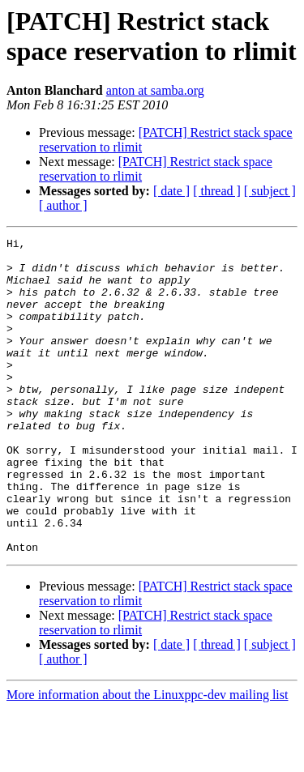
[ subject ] (270, 191)
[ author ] (63, 205)
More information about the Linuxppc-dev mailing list (147, 758)
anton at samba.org (155, 90)
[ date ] (171, 191)
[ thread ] (217, 191)
